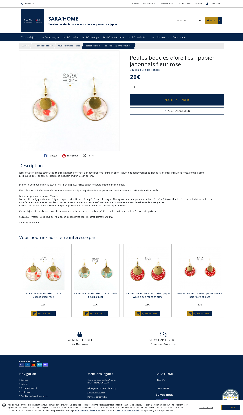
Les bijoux (24, 392)
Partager (50, 156)
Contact (198, 3)
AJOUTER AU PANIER (177, 100)
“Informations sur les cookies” (88, 410)
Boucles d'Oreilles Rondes (145, 69)
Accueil (25, 45)
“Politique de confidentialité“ (127, 410)
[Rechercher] (200, 21)
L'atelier (23, 384)
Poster (88, 156)
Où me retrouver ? (28, 388)
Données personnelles (97, 397)
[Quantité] (135, 87)
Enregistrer (70, 156)
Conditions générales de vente (33, 396)
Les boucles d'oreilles (43, 45)
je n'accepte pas (206, 407)
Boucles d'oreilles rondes (68, 45)
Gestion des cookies (96, 392)
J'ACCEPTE (231, 407)
